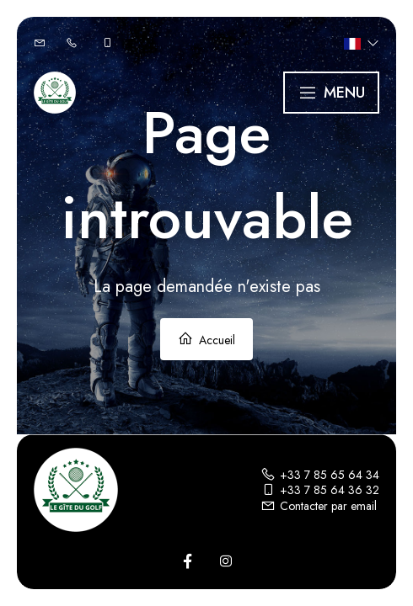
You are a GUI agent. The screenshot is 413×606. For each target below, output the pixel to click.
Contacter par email (318, 505)
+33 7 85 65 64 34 (319, 474)
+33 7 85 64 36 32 (319, 489)
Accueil (206, 339)
